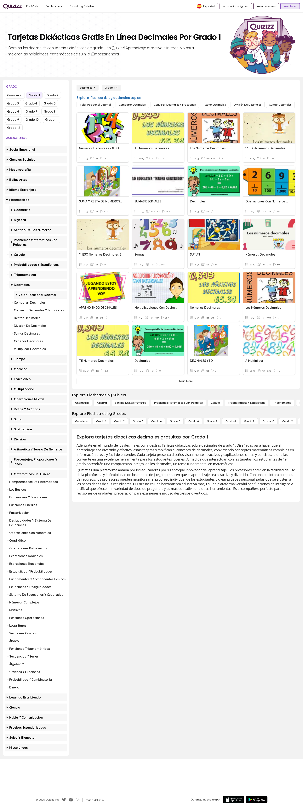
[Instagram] (77, 800)
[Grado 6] (193, 421)
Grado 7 (31, 111)
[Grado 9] (249, 421)
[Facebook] (71, 800)
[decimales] (88, 88)
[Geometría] (82, 403)
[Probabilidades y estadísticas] (246, 403)
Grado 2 (52, 95)
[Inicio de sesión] (266, 6)
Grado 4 (31, 103)
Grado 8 (50, 111)
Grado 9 (13, 120)
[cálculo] (215, 403)
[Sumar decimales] (280, 105)
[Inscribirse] (290, 6)
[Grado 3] (137, 421)
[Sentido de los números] (130, 403)
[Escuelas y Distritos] (82, 6)
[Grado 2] (119, 421)
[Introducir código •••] (236, 6)
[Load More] (186, 381)
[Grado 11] (287, 421)
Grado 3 (13, 103)
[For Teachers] (54, 6)
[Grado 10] (268, 421)
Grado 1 (34, 95)
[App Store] (233, 799)
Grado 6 (13, 111)
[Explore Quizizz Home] (12, 6)
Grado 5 (50, 103)
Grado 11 (51, 120)
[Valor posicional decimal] (95, 105)
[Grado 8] (230, 421)
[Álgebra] (102, 403)
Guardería (14, 95)
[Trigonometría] (282, 403)
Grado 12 (13, 128)
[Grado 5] (175, 421)
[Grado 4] (156, 421)
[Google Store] (256, 799)
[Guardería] (81, 421)
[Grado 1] (111, 88)
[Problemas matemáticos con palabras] (178, 403)
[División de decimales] (248, 105)
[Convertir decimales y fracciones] (175, 105)
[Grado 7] (212, 421)
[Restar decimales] (215, 105)
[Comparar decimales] (132, 105)
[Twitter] (64, 800)
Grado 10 (32, 120)
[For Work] (32, 6)
